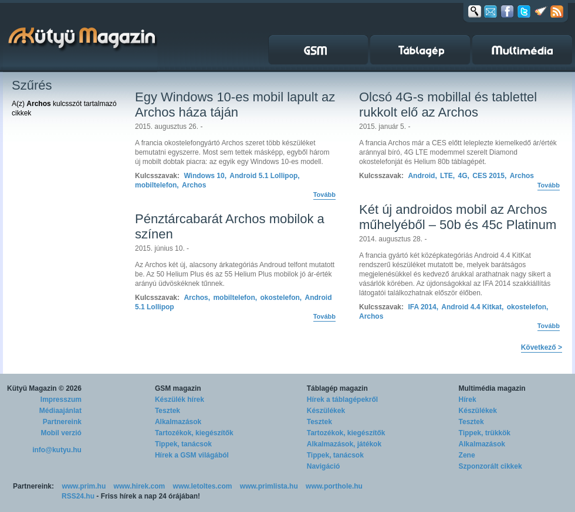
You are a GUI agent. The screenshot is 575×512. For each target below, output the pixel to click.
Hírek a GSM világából (192, 455)
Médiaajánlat (60, 411)
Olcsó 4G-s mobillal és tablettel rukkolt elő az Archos (448, 105)
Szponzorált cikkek (490, 466)
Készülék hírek (179, 399)
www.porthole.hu (334, 486)
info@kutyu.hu (57, 450)
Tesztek (167, 411)
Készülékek (326, 411)
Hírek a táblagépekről (342, 399)
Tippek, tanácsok (183, 444)
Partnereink (62, 422)
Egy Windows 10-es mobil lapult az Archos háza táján (235, 105)
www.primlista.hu (269, 486)
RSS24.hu (78, 496)
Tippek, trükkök (484, 433)
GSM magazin (178, 388)
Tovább (324, 194)
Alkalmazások (178, 422)
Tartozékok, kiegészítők (194, 433)
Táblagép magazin (337, 388)
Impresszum (61, 399)
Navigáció (323, 466)
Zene (467, 455)
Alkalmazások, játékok (344, 444)
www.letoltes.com (202, 486)
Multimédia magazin (492, 388)
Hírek (467, 399)
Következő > (541, 347)
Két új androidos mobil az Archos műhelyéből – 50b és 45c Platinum (457, 217)
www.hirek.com (139, 486)
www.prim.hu (84, 486)
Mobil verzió (61, 433)
